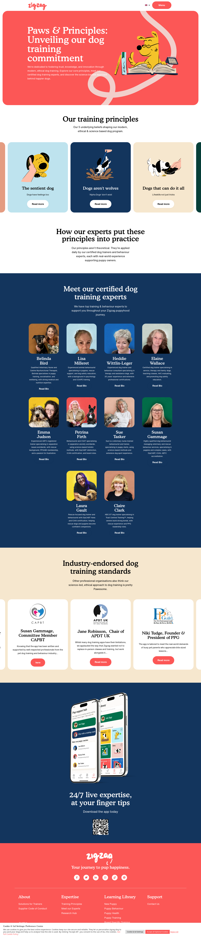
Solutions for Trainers (30, 904)
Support (154, 896)
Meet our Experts (70, 908)
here (38, 662)
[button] (161, 5)
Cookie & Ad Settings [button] (135, 932)
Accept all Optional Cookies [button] (157, 932)
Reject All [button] (174, 932)
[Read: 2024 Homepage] (37, 6)
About (24, 896)
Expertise (70, 896)
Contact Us (153, 904)
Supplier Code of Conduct (32, 908)
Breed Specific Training (117, 922)
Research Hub (69, 913)
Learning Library (120, 896)
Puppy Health (111, 913)
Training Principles (71, 904)
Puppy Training (112, 917)
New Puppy (110, 904)
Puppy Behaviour (113, 908)
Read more (38, 204)
